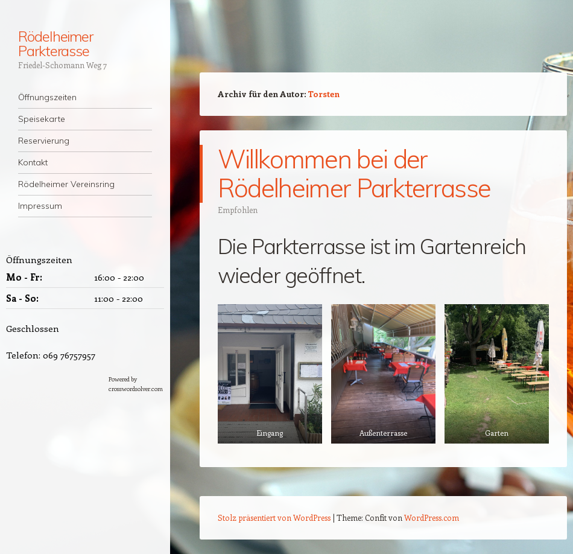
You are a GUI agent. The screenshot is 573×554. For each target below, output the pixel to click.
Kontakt (33, 162)
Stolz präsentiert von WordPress (274, 517)
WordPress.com (431, 517)
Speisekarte (41, 118)
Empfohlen (238, 210)
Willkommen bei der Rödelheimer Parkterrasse (354, 173)
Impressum (40, 205)
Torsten (324, 94)
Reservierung (43, 140)
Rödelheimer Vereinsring (66, 184)
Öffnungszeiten (47, 97)
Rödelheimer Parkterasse (55, 43)
